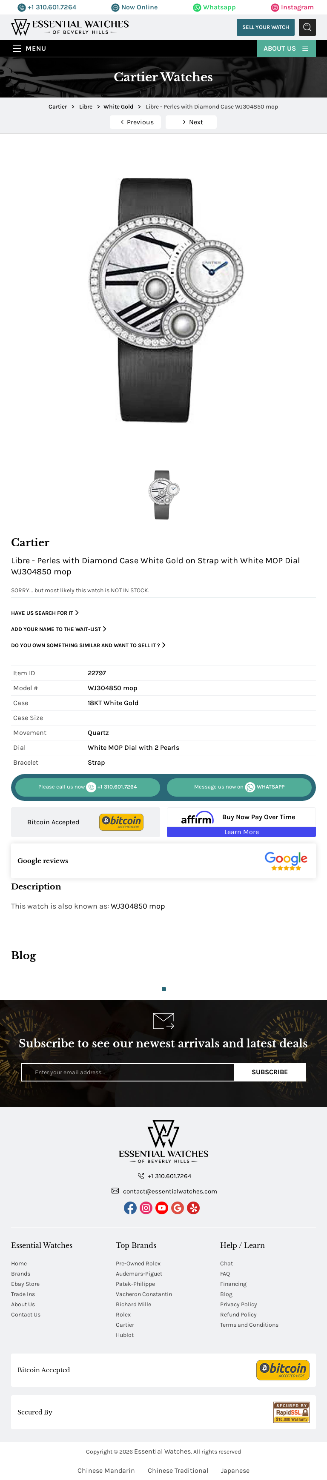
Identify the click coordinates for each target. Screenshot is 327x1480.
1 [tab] (164, 989)
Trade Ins (23, 1294)
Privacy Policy (238, 1304)
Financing (233, 1284)
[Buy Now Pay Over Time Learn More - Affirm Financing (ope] (241, 822)
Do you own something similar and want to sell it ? (88, 645)
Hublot (125, 1335)
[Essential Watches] (70, 26)
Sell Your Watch (265, 27)
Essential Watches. (163, 1451)
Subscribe (270, 1072)
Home (19, 1263)
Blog (226, 1294)
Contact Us (25, 1314)
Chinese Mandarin (106, 1470)
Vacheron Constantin (144, 1294)
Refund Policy (238, 1314)
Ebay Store (25, 1284)
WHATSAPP (239, 787)
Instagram (292, 7)
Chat (226, 1263)
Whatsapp (214, 7)
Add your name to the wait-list (58, 629)
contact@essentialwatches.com (164, 1191)
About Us (287, 48)
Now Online (134, 7)
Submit (307, 27)
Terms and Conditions (249, 1324)
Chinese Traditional (178, 1470)
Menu (36, 48)
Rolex (123, 1314)
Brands (20, 1273)
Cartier (125, 1324)
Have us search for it (45, 613)
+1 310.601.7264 (46, 7)
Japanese (235, 1470)
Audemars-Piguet (139, 1273)
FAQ (225, 1273)
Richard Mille (133, 1304)
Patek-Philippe (135, 1284)
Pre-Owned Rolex (138, 1263)
